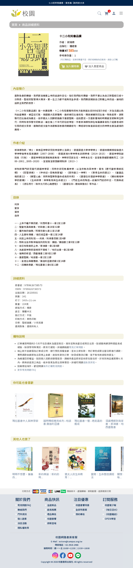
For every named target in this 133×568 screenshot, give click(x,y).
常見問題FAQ (24, 505)
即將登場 (51, 523)
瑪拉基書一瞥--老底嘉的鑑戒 (88, 422)
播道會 (73, 46)
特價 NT (63, 50)
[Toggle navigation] (121, 13)
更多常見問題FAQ (26, 369)
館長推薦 (51, 509)
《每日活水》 (111, 509)
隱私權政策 (23, 527)
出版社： (64, 46)
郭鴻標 (70, 42)
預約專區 (80, 514)
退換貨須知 (89, 362)
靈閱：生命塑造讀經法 (102, 475)
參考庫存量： (66, 55)
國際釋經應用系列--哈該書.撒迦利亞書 (57, 422)
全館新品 (51, 505)
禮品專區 (51, 514)
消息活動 (22, 523)
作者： (63, 42)
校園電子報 (110, 505)
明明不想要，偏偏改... (22, 475)
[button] (99, 14)
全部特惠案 (81, 509)
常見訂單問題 (76, 347)
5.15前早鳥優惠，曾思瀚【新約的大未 (66, 2)
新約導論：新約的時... (49, 475)
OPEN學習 (110, 518)
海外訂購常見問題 (52, 366)
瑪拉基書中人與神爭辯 (25, 421)
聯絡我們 (22, 509)
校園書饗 (51, 518)
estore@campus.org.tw (70, 541)
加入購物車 (70, 66)
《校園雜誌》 (111, 514)
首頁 (14, 24)
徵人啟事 (22, 518)
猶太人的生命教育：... (74, 475)
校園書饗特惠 (82, 505)
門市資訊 (22, 514)
